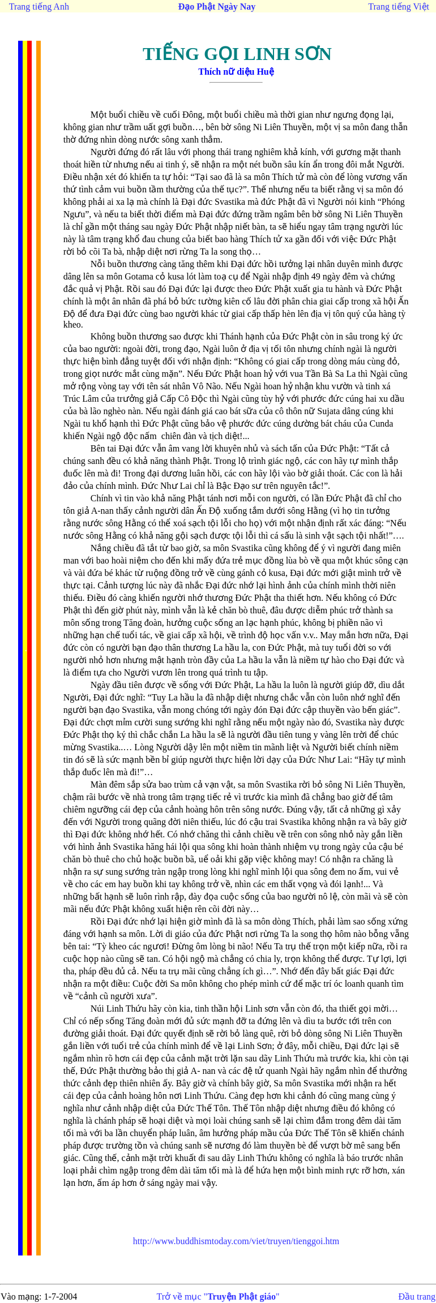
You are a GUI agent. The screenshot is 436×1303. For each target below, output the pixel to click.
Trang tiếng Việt (398, 6)
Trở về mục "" (218, 1296)
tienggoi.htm (236, 1241)
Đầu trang (417, 1296)
